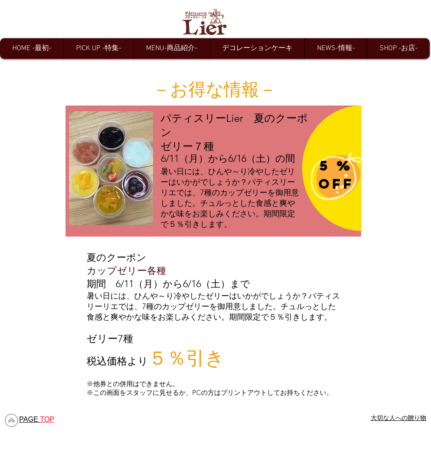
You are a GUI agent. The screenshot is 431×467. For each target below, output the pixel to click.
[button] (98, 48)
